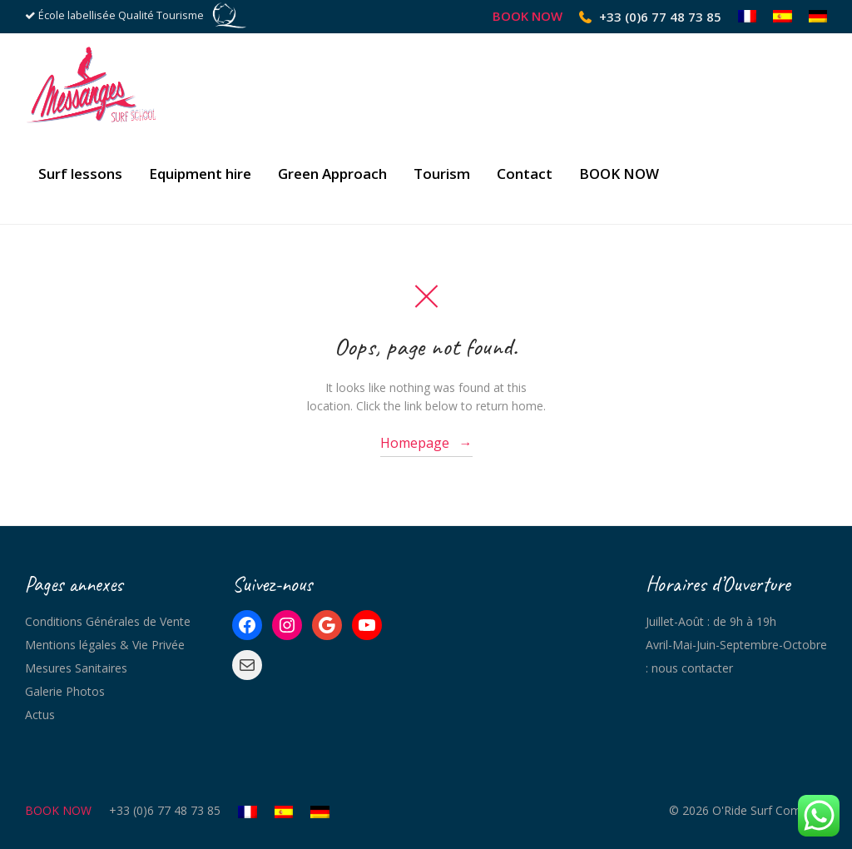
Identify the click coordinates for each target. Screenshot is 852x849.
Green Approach (332, 173)
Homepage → (426, 443)
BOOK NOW (527, 16)
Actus (40, 714)
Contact (524, 173)
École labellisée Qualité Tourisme (121, 15)
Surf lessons (80, 173)
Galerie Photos (65, 691)
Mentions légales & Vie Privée (105, 645)
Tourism (442, 173)
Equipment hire (200, 173)
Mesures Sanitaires (76, 668)
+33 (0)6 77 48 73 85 (660, 16)
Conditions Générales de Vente (108, 621)
